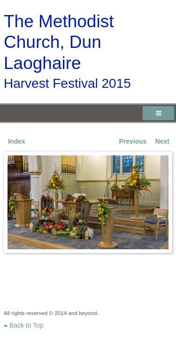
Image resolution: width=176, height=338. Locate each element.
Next (162, 141)
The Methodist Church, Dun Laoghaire (59, 42)
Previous (133, 141)
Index (16, 141)
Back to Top (24, 325)
